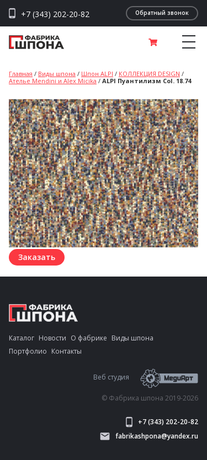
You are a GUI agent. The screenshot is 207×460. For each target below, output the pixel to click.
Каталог (21, 338)
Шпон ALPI (97, 73)
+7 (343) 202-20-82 (55, 14)
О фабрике (89, 338)
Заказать (36, 257)
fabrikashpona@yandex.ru (149, 436)
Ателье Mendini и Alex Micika (53, 81)
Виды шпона (57, 73)
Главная (21, 73)
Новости (52, 338)
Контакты (66, 351)
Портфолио (28, 351)
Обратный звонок (162, 13)
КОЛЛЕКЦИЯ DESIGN (149, 73)
